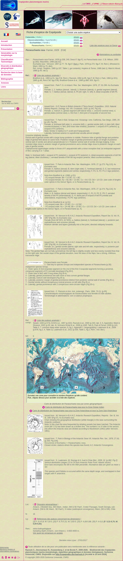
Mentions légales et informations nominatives (9, 550)
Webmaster (4, 547)
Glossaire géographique (47, 504)
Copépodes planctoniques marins (34, 2)
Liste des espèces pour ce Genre (103, 45)
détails (76, 37)
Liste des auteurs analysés (48, 75)
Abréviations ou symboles (110, 54)
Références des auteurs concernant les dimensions (58, 519)
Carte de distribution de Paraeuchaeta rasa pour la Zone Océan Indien (74, 407)
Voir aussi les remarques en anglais (48, 533)
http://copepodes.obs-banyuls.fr (70, 554)
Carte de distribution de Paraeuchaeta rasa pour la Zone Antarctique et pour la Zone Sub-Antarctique (74, 411)
